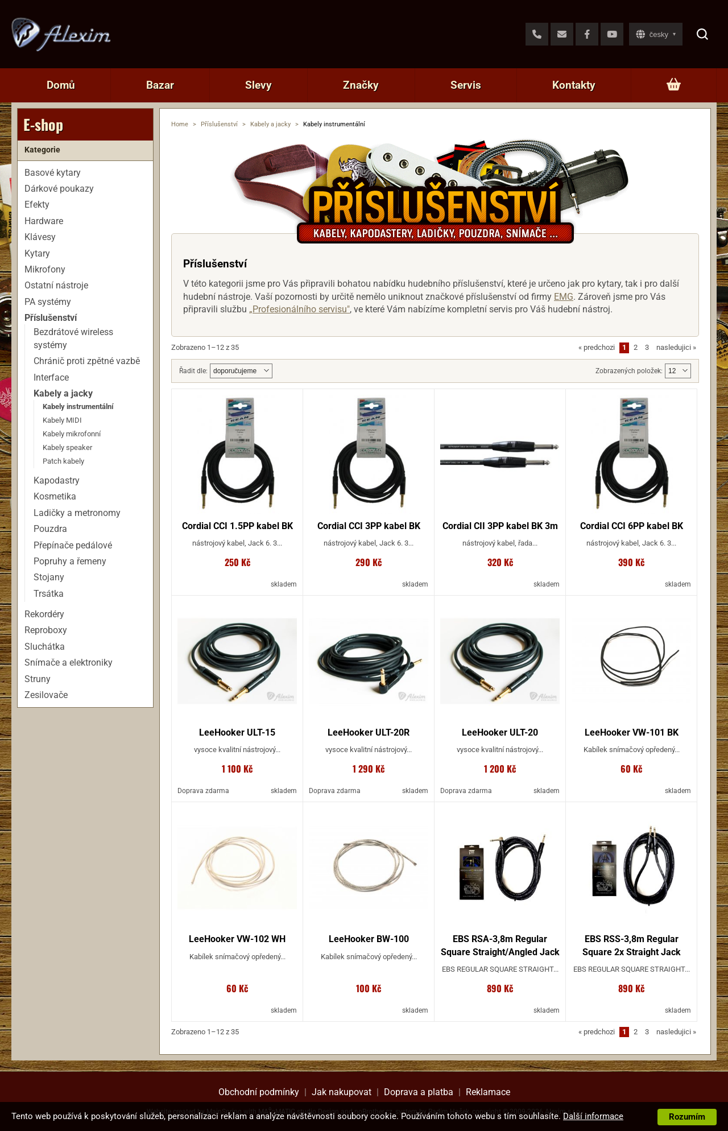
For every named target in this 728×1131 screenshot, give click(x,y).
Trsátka (49, 593)
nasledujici (676, 347)
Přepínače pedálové (73, 545)
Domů (61, 85)
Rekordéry (44, 614)
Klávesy (40, 237)
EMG (563, 296)
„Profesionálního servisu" (299, 309)
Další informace (593, 1116)
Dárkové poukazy (59, 188)
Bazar (160, 85)
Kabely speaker (67, 447)
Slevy (258, 85)
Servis (465, 85)
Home (179, 124)
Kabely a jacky (270, 124)
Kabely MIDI (62, 420)
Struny (37, 679)
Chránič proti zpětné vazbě (87, 361)
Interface (51, 377)
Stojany (49, 577)
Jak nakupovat (341, 1092)
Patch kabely (63, 461)
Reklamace (488, 1092)
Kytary (37, 253)
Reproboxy (45, 630)
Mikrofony (44, 269)
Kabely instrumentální (78, 406)
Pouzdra (50, 528)
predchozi (596, 347)
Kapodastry (57, 480)
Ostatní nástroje (56, 285)
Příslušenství (219, 124)
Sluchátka (44, 646)
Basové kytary (52, 172)
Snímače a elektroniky (68, 662)
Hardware (43, 221)
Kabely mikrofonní (72, 434)
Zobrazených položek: (629, 371)
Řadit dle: (193, 371)
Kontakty (573, 85)
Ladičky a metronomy (77, 512)
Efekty (36, 204)
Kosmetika (55, 496)
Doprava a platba (418, 1092)
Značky (361, 85)
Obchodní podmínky (258, 1092)
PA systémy (47, 301)
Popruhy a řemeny (70, 561)
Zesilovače (46, 695)
